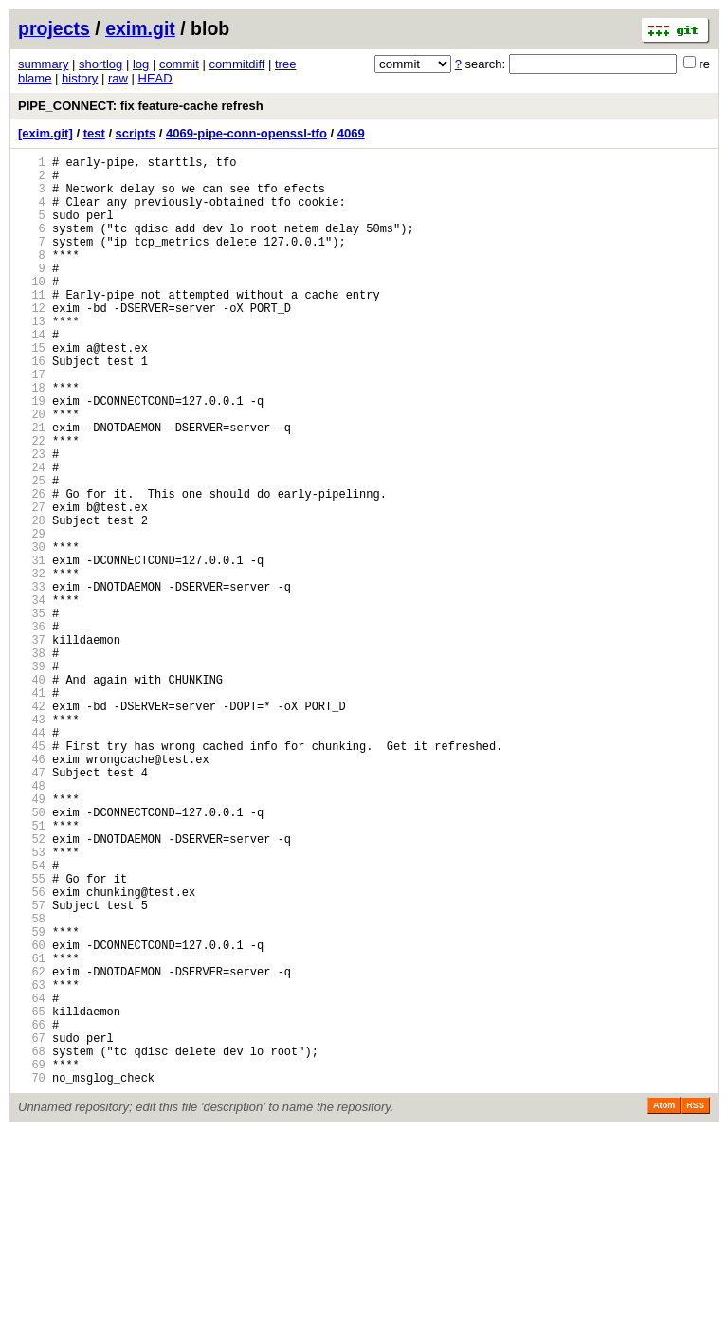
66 (32, 1212)
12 (32, 342)
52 (32, 986)
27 (32, 583)
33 (32, 680)
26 (32, 567)
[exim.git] (45, 133)
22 (32, 503)
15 (32, 390)
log (141, 64)
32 (32, 664)
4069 (351, 133)
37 (32, 745)
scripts (136, 133)
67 (32, 1228)
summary (43, 64)
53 (32, 1002)
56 (32, 1051)
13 (32, 358)
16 (32, 406)
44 (32, 857)
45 (32, 874)
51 (32, 970)
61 (32, 1131)
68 (32, 1244)
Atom (664, 1304)
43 (32, 841)
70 (32, 1276)
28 (32, 600)
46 (32, 890)
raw (118, 78)
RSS (695, 1304)
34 (32, 696)
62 (32, 1148)
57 (32, 1067)
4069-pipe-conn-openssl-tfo (246, 133)
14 (32, 374)
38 (32, 761)
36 (32, 728)
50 (32, 954)
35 (32, 712)
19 (32, 455)
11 (32, 326)
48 (32, 922)
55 (32, 1035)
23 (32, 519)
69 (32, 1260)
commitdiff (236, 64)
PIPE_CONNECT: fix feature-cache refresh (141, 106)
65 (32, 1196)
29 (32, 616)
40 (32, 793)
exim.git (140, 28)
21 (32, 487)
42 (32, 825)
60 (32, 1115)
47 (32, 906)
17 (32, 422)
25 (32, 551)
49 (32, 938)
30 (32, 632)
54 (32, 1019)
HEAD (155, 78)
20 (32, 471)
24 (32, 535)
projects (54, 28)
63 (32, 1164)
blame (34, 78)
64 (32, 1180)
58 (32, 1083)
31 (32, 648)
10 (32, 309)
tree (285, 64)
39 (32, 777)
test (94, 133)
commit (179, 64)
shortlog (100, 64)
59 (32, 1099)
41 (32, 809)
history (80, 78)
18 (32, 438)
